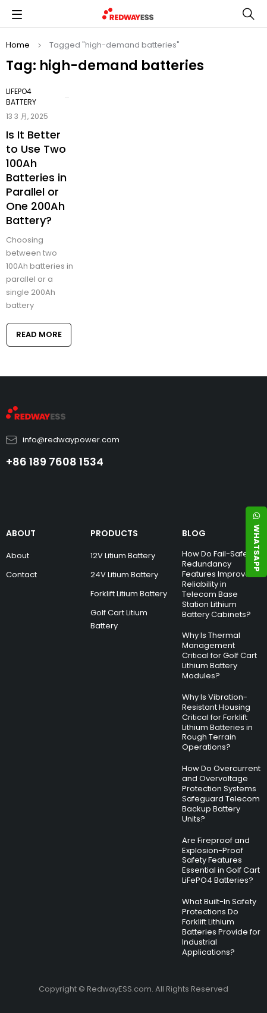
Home (18, 45)
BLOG (194, 533)
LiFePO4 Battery (21, 96)
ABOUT (21, 533)
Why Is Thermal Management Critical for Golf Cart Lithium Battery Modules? (219, 655)
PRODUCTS (114, 533)
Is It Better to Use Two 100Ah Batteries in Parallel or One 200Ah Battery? (36, 177)
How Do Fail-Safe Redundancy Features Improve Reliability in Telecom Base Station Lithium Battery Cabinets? (216, 583)
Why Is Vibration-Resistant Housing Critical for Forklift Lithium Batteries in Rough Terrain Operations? (217, 722)
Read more (39, 334)
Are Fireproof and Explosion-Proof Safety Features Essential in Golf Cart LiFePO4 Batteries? (221, 860)
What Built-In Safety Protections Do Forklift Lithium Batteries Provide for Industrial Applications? (221, 926)
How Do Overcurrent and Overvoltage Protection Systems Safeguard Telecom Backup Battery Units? (221, 793)
